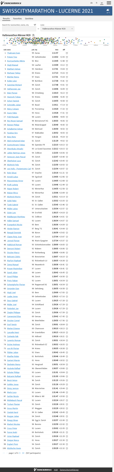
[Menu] (109, 3)
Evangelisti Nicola (14, 224)
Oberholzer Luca (14, 160)
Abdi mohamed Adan (16, 140)
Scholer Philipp (13, 372)
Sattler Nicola (13, 396)
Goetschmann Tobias (16, 144)
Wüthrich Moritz (14, 196)
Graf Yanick (12, 324)
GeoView (29, 18)
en (102, 2)
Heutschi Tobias (14, 97)
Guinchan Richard (14, 85)
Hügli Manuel (12, 65)
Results (6, 18)
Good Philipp (12, 276)
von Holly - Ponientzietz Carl (19, 168)
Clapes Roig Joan (14, 236)
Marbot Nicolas (13, 424)
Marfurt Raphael (14, 260)
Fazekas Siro (12, 133)
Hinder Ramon (13, 228)
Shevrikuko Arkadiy (15, 148)
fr (96, 2)
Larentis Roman (14, 340)
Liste (42, 25)
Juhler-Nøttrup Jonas (16, 152)
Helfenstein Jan (13, 89)
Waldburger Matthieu (16, 216)
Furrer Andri (12, 432)
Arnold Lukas (12, 176)
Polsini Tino (12, 57)
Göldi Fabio (11, 200)
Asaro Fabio (12, 113)
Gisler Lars (11, 212)
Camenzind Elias (14, 316)
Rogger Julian (13, 416)
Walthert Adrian (13, 69)
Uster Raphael (13, 436)
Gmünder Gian (13, 288)
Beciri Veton (12, 380)
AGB (56, 469)
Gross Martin (12, 408)
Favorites (17, 18)
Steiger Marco (13, 440)
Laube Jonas (12, 296)
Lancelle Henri (13, 332)
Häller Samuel (13, 220)
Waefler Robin (13, 356)
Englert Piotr (12, 444)
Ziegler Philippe (13, 312)
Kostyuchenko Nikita (16, 61)
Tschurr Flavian (13, 404)
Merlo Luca (11, 392)
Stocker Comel (13, 320)
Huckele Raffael (13, 368)
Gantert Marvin (13, 360)
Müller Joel (11, 304)
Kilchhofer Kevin (14, 448)
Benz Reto (11, 136)
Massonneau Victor (15, 180)
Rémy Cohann (13, 109)
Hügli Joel (11, 292)
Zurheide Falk (12, 336)
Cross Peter (12, 428)
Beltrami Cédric (13, 256)
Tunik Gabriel (12, 204)
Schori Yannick (13, 101)
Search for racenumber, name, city (19, 25)
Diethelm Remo (13, 364)
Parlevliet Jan (13, 308)
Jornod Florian (13, 240)
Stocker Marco (13, 252)
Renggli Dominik (14, 232)
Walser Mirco (12, 192)
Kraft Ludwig (12, 184)
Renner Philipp (13, 124)
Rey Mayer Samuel (15, 120)
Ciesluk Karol (12, 412)
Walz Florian (12, 93)
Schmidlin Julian (14, 104)
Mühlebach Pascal (14, 400)
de (91, 2)
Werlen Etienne (13, 328)
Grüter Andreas (13, 344)
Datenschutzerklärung (69, 469)
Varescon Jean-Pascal (16, 156)
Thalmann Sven (13, 53)
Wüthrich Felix (13, 164)
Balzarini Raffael (14, 376)
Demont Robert (13, 248)
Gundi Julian (12, 272)
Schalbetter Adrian (15, 129)
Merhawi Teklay (13, 73)
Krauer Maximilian (14, 268)
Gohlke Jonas (13, 384)
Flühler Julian (12, 352)
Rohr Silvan (11, 172)
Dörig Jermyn (13, 388)
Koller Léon (12, 81)
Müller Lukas (12, 208)
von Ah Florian (13, 348)
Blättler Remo (13, 77)
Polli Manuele (12, 117)
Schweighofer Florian (16, 284)
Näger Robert (13, 188)
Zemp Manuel (13, 264)
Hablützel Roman (14, 244)
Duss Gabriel (12, 300)
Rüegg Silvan (12, 420)
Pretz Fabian (12, 280)
